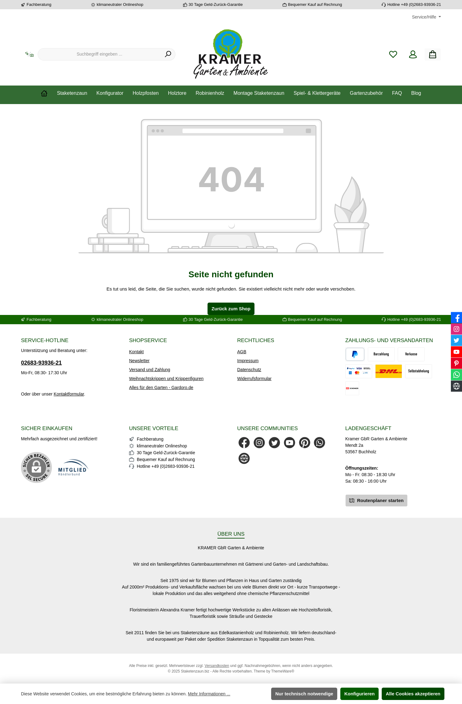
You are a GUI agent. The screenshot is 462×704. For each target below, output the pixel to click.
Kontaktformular (69, 394)
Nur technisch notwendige (304, 693)
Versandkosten (217, 666)
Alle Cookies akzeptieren (413, 693)
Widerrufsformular (254, 378)
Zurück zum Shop (231, 308)
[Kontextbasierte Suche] (29, 54)
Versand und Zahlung (149, 369)
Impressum (247, 360)
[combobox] (99, 54)
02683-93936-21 (41, 363)
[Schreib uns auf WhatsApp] (319, 443)
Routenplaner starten (376, 500)
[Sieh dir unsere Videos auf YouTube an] (289, 443)
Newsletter (139, 360)
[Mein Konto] (413, 54)
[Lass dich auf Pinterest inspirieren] (305, 443)
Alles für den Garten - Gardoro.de (161, 387)
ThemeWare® (282, 671)
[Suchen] (168, 54)
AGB (241, 351)
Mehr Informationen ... (209, 693)
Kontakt (136, 351)
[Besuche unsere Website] (244, 458)
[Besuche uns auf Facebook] (244, 443)
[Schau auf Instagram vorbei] (259, 443)
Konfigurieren (359, 693)
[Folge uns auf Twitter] (274, 443)
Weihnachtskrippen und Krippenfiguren (166, 378)
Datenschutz (249, 369)
